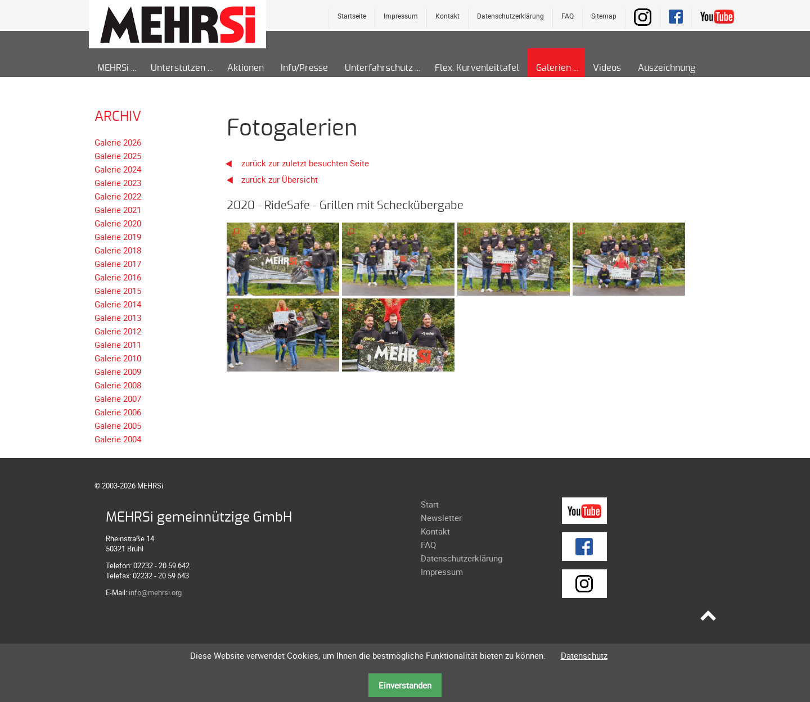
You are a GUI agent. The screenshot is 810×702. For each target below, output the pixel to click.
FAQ (567, 15)
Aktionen (245, 68)
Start (430, 504)
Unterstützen (178, 68)
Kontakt (447, 15)
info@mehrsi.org (155, 592)
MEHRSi (113, 68)
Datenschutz (584, 655)
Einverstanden (405, 685)
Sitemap (603, 15)
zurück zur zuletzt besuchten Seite (294, 163)
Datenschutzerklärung (510, 15)
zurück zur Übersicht (279, 179)
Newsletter (441, 517)
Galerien (553, 68)
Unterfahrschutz (379, 68)
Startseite (352, 15)
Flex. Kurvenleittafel (477, 68)
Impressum (401, 15)
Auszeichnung (666, 68)
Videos (607, 68)
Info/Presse (304, 68)
